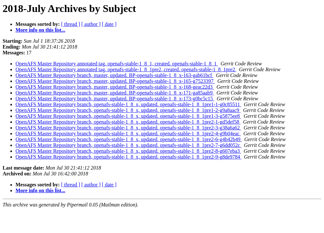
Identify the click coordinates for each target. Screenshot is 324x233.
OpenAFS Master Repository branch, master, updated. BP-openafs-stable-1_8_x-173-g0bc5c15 (115, 98)
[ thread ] (70, 24)
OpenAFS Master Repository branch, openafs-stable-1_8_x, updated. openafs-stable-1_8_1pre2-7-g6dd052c (129, 145)
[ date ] (109, 24)
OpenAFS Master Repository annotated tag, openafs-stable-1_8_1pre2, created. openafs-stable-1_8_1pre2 (126, 69)
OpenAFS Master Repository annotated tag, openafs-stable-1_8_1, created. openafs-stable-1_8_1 (117, 63)
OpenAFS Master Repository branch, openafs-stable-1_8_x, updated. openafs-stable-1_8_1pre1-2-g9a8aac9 (128, 110)
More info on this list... (40, 30)
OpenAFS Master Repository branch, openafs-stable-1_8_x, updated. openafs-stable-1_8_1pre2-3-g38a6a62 (128, 127)
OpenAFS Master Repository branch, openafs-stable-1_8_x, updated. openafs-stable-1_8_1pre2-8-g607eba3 (128, 151)
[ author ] (91, 24)
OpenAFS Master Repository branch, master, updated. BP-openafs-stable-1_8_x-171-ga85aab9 (115, 92)
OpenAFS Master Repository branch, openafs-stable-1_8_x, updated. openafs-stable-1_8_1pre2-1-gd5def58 (128, 122)
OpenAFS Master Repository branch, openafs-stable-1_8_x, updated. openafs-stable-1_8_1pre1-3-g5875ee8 (128, 116)
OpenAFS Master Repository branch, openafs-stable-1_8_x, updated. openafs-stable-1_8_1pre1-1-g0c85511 (128, 104)
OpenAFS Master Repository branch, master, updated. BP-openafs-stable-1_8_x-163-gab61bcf (114, 75)
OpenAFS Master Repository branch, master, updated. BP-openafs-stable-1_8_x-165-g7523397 (115, 81)
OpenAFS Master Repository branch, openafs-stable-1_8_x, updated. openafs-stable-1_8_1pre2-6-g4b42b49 (129, 139)
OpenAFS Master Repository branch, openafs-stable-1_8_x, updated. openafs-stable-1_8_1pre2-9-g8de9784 (129, 157)
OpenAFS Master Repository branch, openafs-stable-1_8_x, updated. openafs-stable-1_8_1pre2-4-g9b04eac (128, 133)
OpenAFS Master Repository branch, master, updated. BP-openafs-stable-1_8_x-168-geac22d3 (115, 87)
